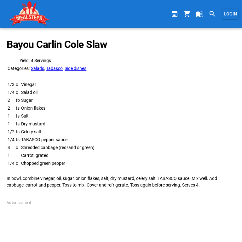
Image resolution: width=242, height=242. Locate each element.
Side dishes (75, 68)
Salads (37, 68)
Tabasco (54, 68)
